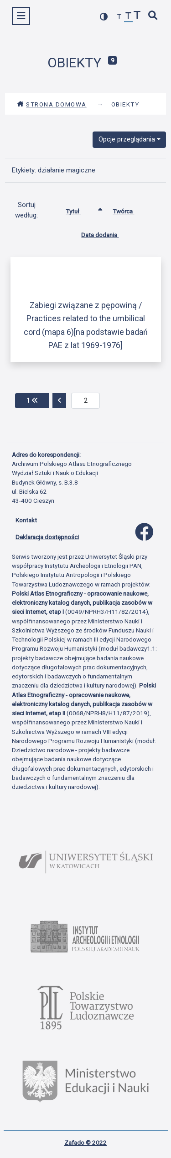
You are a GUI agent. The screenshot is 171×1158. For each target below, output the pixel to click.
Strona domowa (51, 104)
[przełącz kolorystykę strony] (104, 16)
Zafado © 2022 (85, 1142)
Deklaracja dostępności (47, 537)
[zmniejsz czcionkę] (119, 17)
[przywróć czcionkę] (128, 17)
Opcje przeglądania (126, 139)
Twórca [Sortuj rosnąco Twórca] (130, 209)
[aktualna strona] (85, 401)
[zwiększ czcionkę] (137, 16)
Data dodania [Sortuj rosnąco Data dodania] (106, 233)
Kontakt (26, 520)
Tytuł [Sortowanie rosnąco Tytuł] (80, 209)
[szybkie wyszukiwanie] (153, 16)
